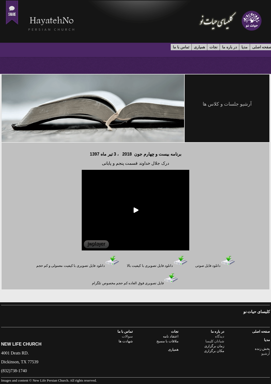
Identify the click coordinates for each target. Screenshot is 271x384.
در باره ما (229, 47)
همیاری (199, 47)
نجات (213, 47)
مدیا (244, 47)
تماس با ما (181, 47)
